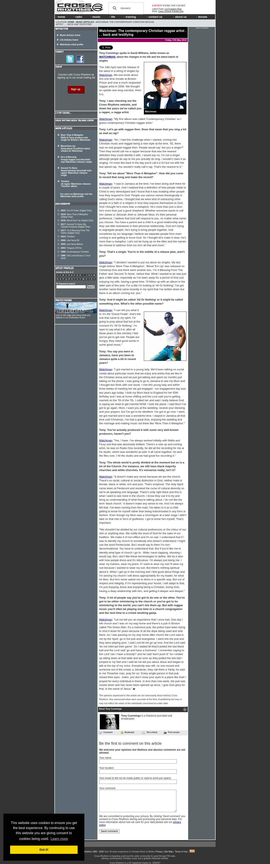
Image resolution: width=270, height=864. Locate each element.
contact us (154, 16)
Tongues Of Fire (71, 248)
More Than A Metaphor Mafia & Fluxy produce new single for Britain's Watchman (75, 137)
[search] (125, 8)
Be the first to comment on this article (130, 743)
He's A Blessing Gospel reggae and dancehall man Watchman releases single (76, 159)
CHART (181, 5)
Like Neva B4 (70, 240)
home (60, 16)
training (129, 16)
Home (71, 22)
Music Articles (85, 22)
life (112, 16)
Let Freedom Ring (173, 9)
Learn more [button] (59, 839)
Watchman (105, 75)
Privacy (159, 851)
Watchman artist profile (71, 44)
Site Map (168, 851)
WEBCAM (168, 5)
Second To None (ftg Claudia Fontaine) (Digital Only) (75, 225)
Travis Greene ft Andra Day (171, 11)
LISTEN (157, 5)
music (95, 16)
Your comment (107, 788)
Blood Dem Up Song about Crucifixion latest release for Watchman (75, 148)
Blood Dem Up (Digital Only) (77, 220)
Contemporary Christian (75, 252)
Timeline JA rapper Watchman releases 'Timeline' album (76, 183)
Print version (171, 732)
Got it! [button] (43, 849)
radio (77, 16)
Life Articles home (69, 40)
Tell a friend (149, 732)
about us (180, 16)
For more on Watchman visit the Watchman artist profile (76, 195)
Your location (106, 767)
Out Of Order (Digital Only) (76, 210)
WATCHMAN (107, 56)
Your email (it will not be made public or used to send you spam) (135, 778)
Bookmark (127, 732)
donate (201, 16)
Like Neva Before (72, 244)
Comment (105, 732)
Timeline (68, 236)
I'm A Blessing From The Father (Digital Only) (75, 231)
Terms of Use (181, 851)
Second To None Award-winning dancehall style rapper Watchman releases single (76, 171)
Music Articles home (70, 35)
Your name (105, 757)
